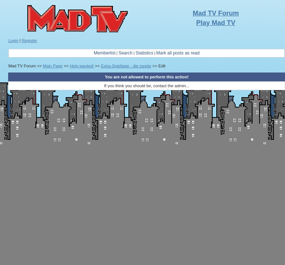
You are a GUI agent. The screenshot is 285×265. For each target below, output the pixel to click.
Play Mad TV (215, 22)
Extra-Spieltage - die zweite (126, 66)
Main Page (53, 66)
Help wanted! (82, 66)
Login (13, 40)
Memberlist (105, 53)
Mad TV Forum (216, 13)
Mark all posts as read (177, 53)
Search (126, 53)
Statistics (144, 53)
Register (29, 40)
